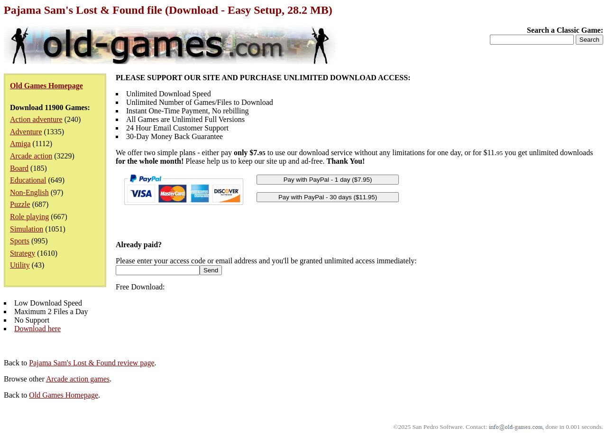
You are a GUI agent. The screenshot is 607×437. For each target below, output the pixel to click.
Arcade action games (78, 379)
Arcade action (31, 156)
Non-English (29, 192)
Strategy (22, 253)
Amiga (20, 143)
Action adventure (36, 119)
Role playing (29, 217)
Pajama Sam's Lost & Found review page (91, 363)
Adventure (26, 132)
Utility (20, 265)
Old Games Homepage (63, 395)
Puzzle (20, 204)
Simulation (26, 229)
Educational (28, 180)
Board (19, 168)
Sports (19, 241)
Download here (37, 329)
